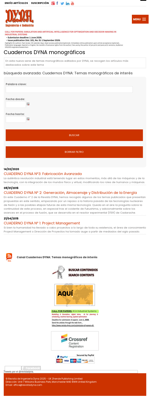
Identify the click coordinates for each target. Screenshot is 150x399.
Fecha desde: (15, 99)
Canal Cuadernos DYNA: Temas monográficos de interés (57, 257)
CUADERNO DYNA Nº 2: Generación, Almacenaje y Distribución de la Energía (70, 192)
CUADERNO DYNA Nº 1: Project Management (42, 223)
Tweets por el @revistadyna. (19, 371)
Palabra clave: (16, 84)
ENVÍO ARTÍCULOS (16, 3)
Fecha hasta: (15, 114)
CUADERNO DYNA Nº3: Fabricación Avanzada (43, 173)
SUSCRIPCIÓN (40, 3)
